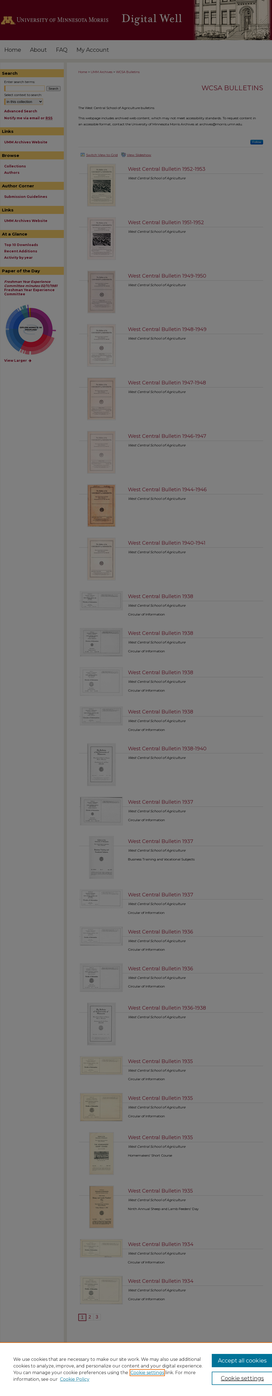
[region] (136, 1369)
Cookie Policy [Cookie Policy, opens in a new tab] (74, 1379)
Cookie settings (147, 1372)
